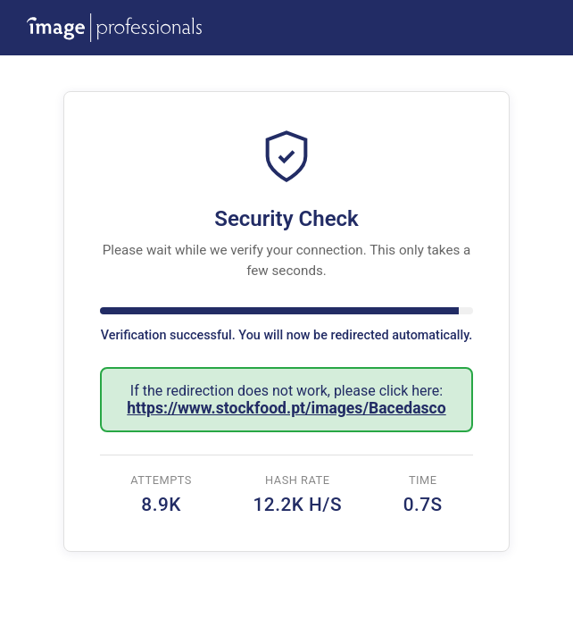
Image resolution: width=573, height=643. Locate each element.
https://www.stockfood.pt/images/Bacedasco (286, 408)
